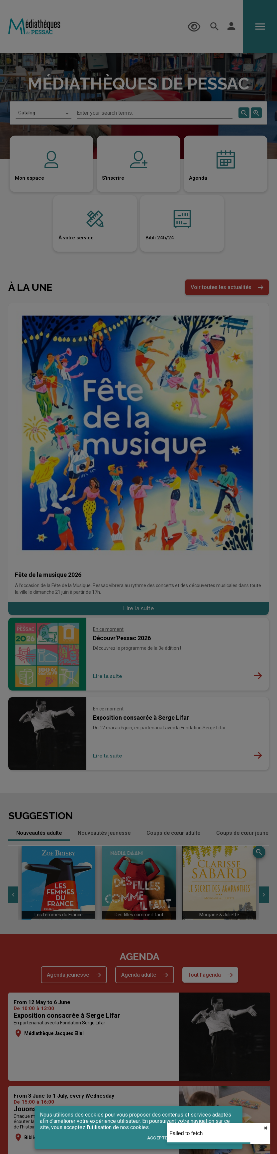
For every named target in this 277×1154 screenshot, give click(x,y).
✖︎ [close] (266, 1128)
